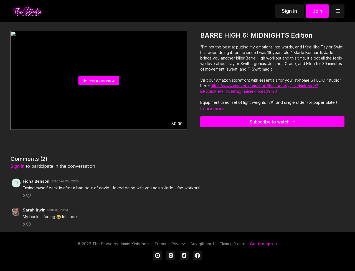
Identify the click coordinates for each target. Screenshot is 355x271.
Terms (160, 243)
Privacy (178, 243)
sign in (17, 166)
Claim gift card (232, 243)
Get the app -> (264, 243)
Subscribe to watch (273, 121)
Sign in (289, 11)
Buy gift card (202, 243)
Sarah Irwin (34, 210)
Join (317, 11)
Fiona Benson (36, 181)
